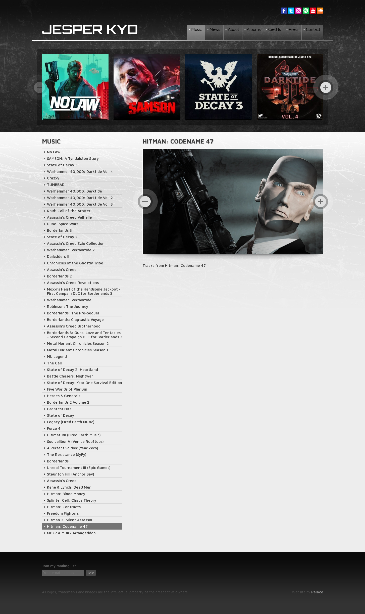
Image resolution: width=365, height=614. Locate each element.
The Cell (54, 363)
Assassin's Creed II (63, 269)
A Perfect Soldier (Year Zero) (72, 448)
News (215, 29)
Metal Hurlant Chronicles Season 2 (78, 343)
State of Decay (60, 415)
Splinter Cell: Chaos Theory (71, 500)
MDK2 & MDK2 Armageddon (71, 533)
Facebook (284, 11)
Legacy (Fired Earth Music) (70, 422)
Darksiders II (58, 256)
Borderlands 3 (59, 230)
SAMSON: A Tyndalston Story (73, 158)
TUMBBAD (56, 184)
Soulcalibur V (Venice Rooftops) (75, 441)
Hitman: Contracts (64, 507)
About (233, 29)
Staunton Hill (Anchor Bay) (70, 474)
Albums (253, 29)
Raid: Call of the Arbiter (68, 211)
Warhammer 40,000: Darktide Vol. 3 (80, 204)
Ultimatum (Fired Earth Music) (74, 435)
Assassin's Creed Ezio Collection (76, 243)
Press (293, 29)
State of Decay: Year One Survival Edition (84, 383)
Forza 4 (54, 428)
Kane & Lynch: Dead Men (69, 487)
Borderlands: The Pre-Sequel (73, 313)
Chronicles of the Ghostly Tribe (75, 263)
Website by (307, 592)
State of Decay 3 (62, 165)
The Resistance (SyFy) (66, 454)
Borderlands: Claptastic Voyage (75, 319)
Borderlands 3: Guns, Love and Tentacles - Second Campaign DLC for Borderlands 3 (84, 334)
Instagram (298, 11)
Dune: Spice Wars (62, 224)
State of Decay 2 (62, 237)
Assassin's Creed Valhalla (69, 217)
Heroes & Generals (63, 396)
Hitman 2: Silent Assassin (69, 520)
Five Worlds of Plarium (67, 389)
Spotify (306, 11)
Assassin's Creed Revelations (73, 282)
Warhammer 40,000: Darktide (74, 191)
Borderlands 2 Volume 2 (68, 402)
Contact (313, 29)
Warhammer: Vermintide (69, 300)
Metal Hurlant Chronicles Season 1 (77, 350)
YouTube (313, 11)
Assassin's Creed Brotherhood (73, 326)
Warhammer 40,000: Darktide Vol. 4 (80, 171)
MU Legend (57, 356)
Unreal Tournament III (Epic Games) (79, 467)
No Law (53, 152)
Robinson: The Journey (67, 306)
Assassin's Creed (62, 481)
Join (90, 573)
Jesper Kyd (90, 30)
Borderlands (58, 461)
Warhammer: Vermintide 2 (71, 250)
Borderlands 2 (59, 276)
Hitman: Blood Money (66, 494)
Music (196, 29)
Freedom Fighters (63, 513)
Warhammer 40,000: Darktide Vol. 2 (80, 198)
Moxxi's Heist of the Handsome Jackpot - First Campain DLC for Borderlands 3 (84, 291)
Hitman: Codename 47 (67, 526)
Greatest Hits (59, 409)
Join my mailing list (59, 566)
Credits (274, 29)
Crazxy (53, 178)
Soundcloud (320, 11)
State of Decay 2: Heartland (72, 369)
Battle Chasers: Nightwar (70, 376)
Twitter (291, 11)
